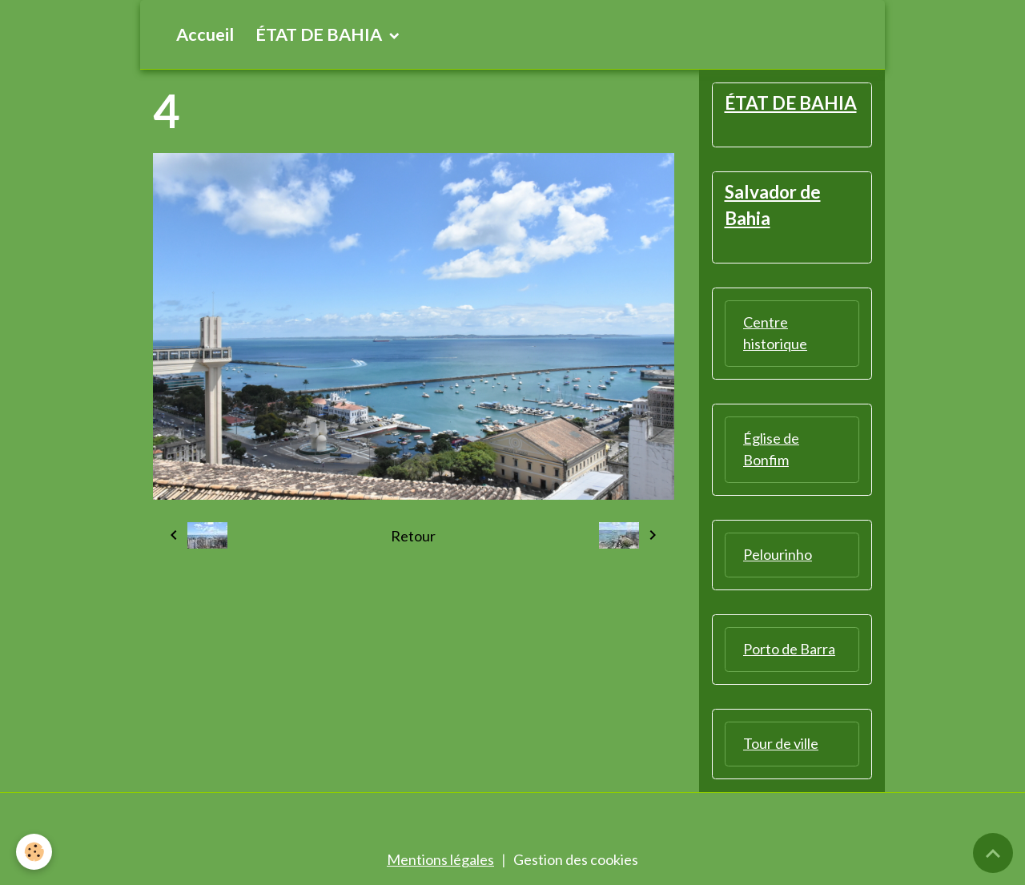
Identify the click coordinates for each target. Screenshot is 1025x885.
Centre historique (775, 332)
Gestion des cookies (575, 859)
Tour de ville (780, 743)
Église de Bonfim (771, 449)
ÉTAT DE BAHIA (320, 34)
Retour (413, 536)
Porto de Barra (789, 649)
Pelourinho (777, 554)
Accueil (205, 34)
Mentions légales (440, 859)
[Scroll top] (993, 853)
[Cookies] (34, 852)
